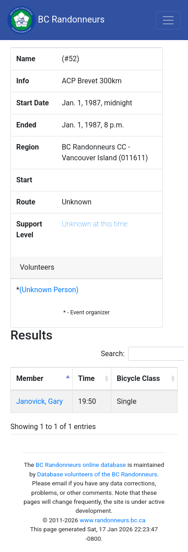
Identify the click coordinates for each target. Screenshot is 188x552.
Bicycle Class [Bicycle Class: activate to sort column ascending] (138, 378)
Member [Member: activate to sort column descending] (29, 378)
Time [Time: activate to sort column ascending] (86, 378)
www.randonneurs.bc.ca (113, 520)
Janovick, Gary (39, 401)
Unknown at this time (95, 224)
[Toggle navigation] (168, 20)
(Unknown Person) (48, 289)
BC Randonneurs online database (81, 464)
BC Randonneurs (56, 20)
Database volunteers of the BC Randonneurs (97, 474)
